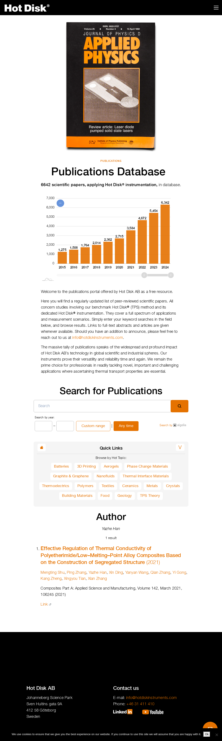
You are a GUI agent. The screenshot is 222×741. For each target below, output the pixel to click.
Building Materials (77, 496)
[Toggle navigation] (216, 7)
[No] (216, 735)
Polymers (85, 486)
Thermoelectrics (55, 486)
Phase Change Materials (147, 466)
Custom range (93, 426)
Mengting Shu (52, 573)
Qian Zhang (160, 573)
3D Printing (86, 466)
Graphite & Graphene (71, 476)
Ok (207, 734)
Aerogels (111, 466)
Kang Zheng (51, 579)
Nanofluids (106, 476)
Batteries (61, 466)
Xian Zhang (97, 579)
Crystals (173, 486)
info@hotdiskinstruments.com (97, 338)
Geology (125, 496)
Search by (173, 425)
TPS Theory (150, 496)
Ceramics (130, 486)
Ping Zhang (76, 573)
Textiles (108, 486)
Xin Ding (116, 573)
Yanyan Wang (136, 573)
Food (105, 496)
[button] (180, 447)
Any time (126, 426)
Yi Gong (179, 573)
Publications (111, 160)
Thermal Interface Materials (146, 476)
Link (46, 604)
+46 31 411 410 (140, 704)
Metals (152, 486)
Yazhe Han (98, 573)
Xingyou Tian (75, 579)
